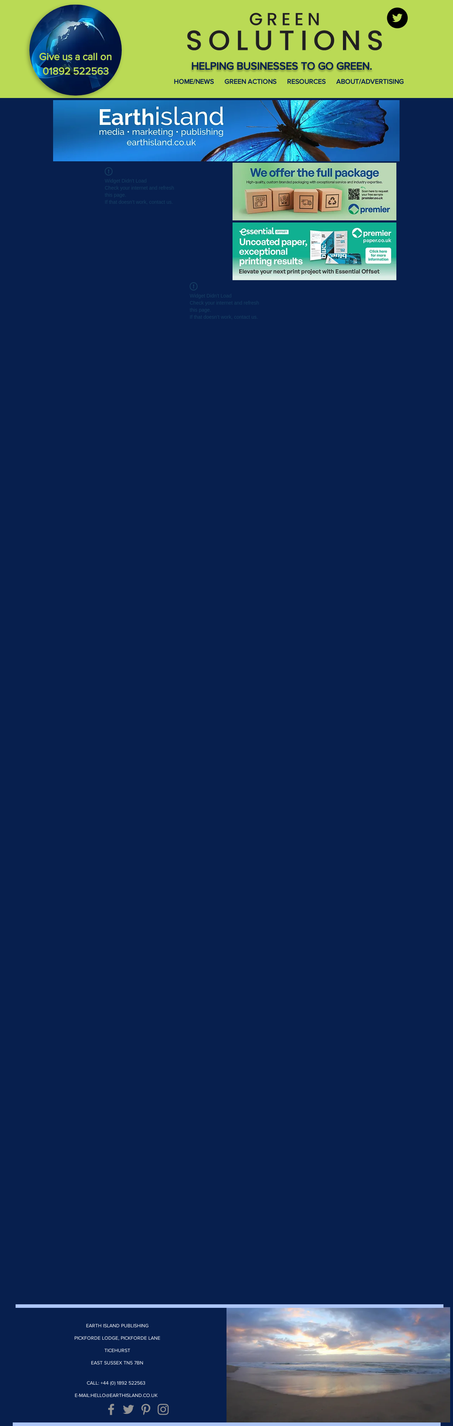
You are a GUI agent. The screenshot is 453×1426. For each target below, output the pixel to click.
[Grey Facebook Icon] (111, 1409)
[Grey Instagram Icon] (163, 1409)
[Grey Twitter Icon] (128, 1409)
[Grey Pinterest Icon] (145, 1409)
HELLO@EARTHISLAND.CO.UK (124, 1395)
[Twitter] (397, 17)
